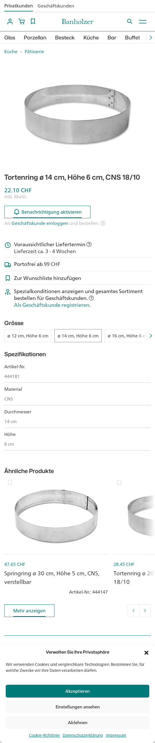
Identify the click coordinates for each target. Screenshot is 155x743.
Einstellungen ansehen (78, 707)
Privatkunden (18, 6)
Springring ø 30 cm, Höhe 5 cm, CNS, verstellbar (51, 577)
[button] (146, 652)
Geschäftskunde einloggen (39, 223)
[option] (77, 114)
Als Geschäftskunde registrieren (51, 304)
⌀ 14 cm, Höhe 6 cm (78, 335)
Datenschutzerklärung (83, 735)
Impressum (116, 735)
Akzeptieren (77, 691)
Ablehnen (77, 722)
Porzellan (35, 38)
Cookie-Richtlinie (44, 735)
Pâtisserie (34, 51)
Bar (111, 38)
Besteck (65, 38)
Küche (91, 38)
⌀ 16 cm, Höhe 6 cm (128, 335)
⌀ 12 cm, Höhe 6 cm (27, 335)
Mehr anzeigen (29, 612)
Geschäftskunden (56, 6)
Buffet (132, 38)
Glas (9, 38)
